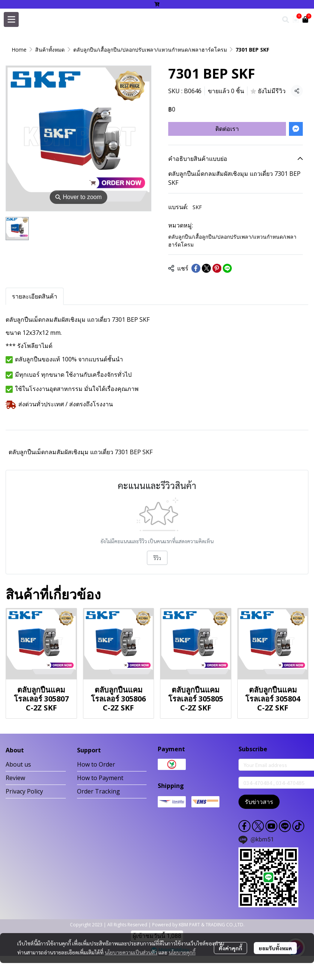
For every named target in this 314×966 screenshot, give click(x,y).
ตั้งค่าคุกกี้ (230, 948)
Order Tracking (98, 791)
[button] (285, 19)
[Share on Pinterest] (216, 268)
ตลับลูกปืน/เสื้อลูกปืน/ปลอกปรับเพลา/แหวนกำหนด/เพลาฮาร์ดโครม (150, 49)
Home (19, 49)
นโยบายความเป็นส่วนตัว (131, 952)
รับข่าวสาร (259, 802)
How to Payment (100, 778)
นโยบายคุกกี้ (182, 952)
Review (15, 778)
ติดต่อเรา (227, 129)
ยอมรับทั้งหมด (275, 948)
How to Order (96, 764)
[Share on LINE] (227, 268)
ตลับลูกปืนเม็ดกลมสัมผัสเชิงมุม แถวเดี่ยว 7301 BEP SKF (81, 452)
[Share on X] (206, 268)
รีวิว (157, 557)
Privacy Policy (24, 791)
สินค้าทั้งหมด (50, 49)
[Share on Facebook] (195, 268)
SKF (197, 207)
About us (18, 764)
